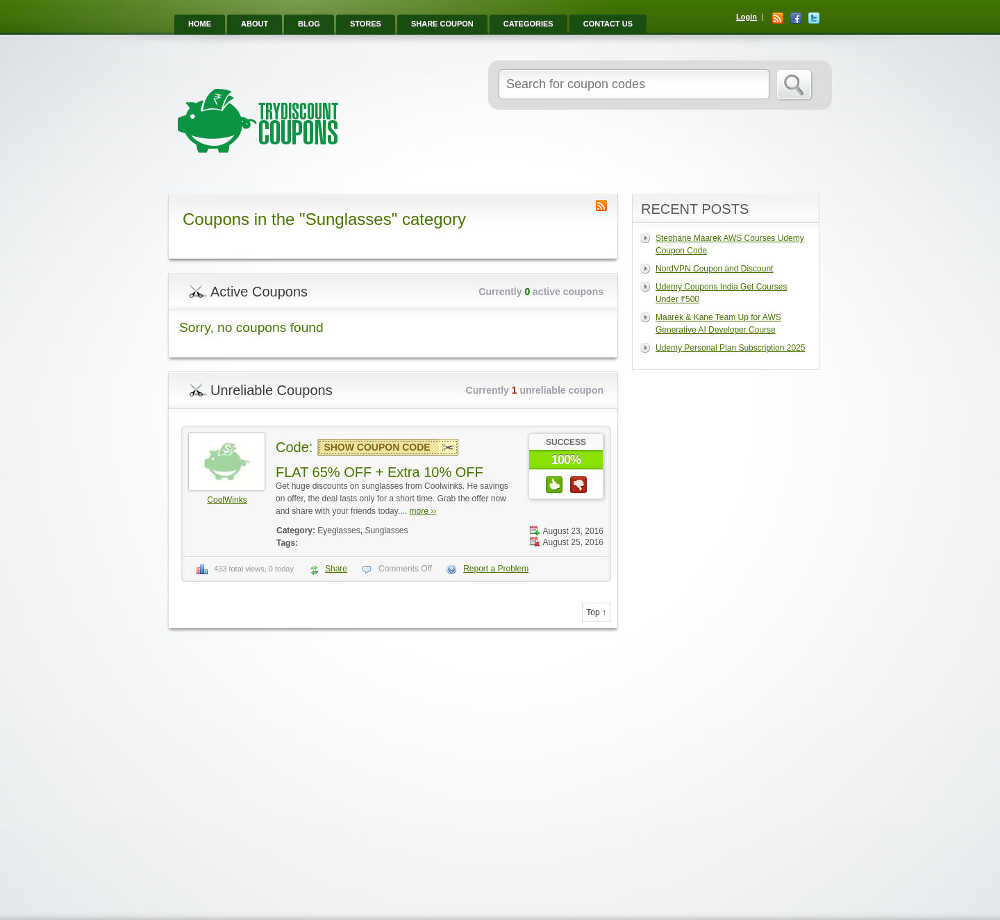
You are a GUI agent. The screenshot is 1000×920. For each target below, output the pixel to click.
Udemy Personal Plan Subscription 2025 (730, 348)
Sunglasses (386, 530)
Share (336, 569)
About (254, 23)
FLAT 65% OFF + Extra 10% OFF (379, 472)
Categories (528, 23)
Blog (309, 23)
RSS (777, 18)
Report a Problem (495, 569)
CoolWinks (227, 500)
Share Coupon (442, 23)
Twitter (813, 18)
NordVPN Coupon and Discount (714, 269)
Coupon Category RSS (601, 205)
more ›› (423, 511)
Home (199, 23)
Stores (365, 23)
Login (746, 16)
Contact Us (608, 23)
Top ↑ (596, 612)
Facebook (795, 18)
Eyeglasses (338, 530)
